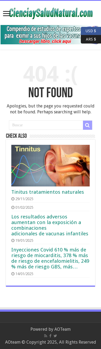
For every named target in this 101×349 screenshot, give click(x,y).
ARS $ (88, 39)
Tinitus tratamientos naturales (47, 192)
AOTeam (62, 329)
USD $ (91, 31)
